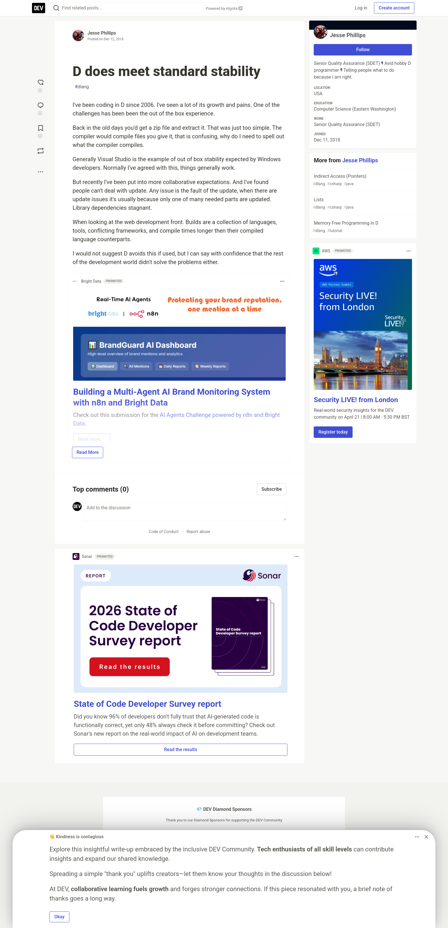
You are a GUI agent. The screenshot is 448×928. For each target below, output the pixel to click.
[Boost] (40, 151)
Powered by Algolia (224, 8)
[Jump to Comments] (40, 108)
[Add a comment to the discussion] (185, 511)
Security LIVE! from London (356, 400)
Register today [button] (333, 432)
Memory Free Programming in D (362, 227)
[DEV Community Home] (38, 8)
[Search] (56, 8)
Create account (394, 8)
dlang (82, 86)
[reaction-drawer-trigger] (40, 85)
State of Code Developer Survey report (147, 704)
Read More (88, 452)
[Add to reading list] (40, 131)
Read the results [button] (180, 749)
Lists (362, 203)
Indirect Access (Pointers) (362, 180)
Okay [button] (59, 916)
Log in (361, 8)
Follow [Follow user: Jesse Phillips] (363, 49)
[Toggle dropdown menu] (282, 281)
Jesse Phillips (101, 33)
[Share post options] (40, 171)
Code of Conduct (164, 531)
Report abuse (198, 531)
